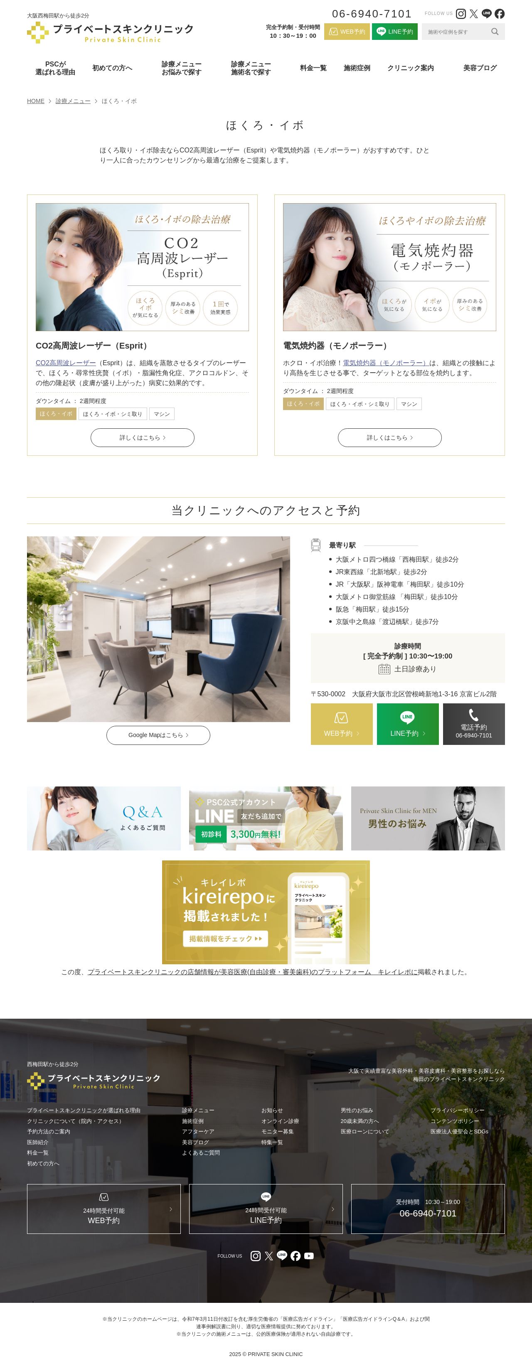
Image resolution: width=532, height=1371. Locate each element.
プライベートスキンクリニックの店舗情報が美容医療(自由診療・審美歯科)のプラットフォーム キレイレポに (253, 971)
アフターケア (198, 1131)
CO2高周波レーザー (66, 362)
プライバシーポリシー (458, 1110)
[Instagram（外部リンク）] (461, 13)
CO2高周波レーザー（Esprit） (93, 345)
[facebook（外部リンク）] (499, 13)
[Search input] (457, 31)
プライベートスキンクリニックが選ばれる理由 (83, 1110)
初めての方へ (43, 1163)
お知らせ (272, 1110)
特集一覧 (272, 1142)
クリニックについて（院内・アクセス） (75, 1121)
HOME (35, 101)
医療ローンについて (365, 1131)
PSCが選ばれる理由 (55, 68)
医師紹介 (38, 1142)
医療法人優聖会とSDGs (459, 1131)
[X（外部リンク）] (473, 13)
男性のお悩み (357, 1110)
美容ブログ (480, 67)
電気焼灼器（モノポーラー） (337, 345)
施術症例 (357, 67)
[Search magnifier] (495, 31)
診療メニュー (73, 101)
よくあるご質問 (201, 1153)
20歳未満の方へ (360, 1121)
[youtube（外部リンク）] (308, 1256)
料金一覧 (313, 67)
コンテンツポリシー (455, 1121)
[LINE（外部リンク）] (486, 13)
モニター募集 (277, 1131)
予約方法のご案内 (48, 1131)
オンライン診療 (280, 1121)
